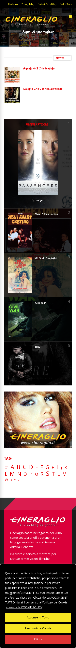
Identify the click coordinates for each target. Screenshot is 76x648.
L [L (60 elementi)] (6, 473)
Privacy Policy (28, 4)
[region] (38, 606)
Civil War (40, 302)
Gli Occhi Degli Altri (46, 258)
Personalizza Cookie (38, 628)
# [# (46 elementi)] (6, 467)
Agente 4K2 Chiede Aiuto (39, 68)
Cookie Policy (66, 4)
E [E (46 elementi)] (36, 467)
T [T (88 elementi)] (53, 474)
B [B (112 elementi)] (18, 467)
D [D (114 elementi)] (31, 467)
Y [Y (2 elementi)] (14, 480)
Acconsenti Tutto (38, 617)
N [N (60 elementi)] (19, 473)
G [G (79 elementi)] (47, 467)
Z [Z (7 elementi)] (19, 479)
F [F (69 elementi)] (41, 467)
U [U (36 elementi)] (59, 474)
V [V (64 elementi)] (64, 473)
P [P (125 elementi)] (31, 473)
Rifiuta (38, 639)
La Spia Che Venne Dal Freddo (42, 89)
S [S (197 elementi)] (47, 474)
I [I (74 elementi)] (58, 467)
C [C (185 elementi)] (25, 467)
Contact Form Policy (47, 4)
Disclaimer (13, 4)
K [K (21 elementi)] (65, 467)
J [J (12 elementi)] (61, 467)
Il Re (37, 347)
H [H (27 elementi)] (53, 467)
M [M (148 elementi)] (12, 473)
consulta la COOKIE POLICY (24, 607)
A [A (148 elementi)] (12, 467)
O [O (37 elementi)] (25, 474)
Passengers (38, 200)
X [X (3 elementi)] (11, 480)
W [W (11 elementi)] (6, 480)
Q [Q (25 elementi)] (36, 474)
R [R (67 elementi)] (42, 474)
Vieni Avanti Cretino (46, 214)
